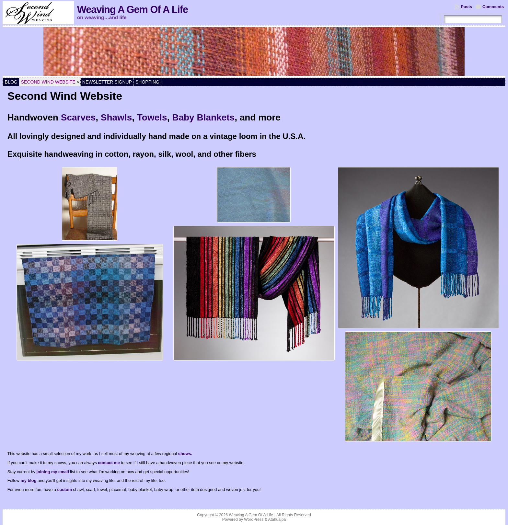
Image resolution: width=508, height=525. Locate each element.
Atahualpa (277, 519)
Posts (466, 6)
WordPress (253, 519)
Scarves (78, 117)
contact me (109, 462)
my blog (28, 480)
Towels (152, 117)
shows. (185, 453)
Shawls (116, 117)
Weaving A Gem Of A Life (132, 9)
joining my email (52, 471)
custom (65, 489)
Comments (493, 6)
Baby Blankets (203, 117)
